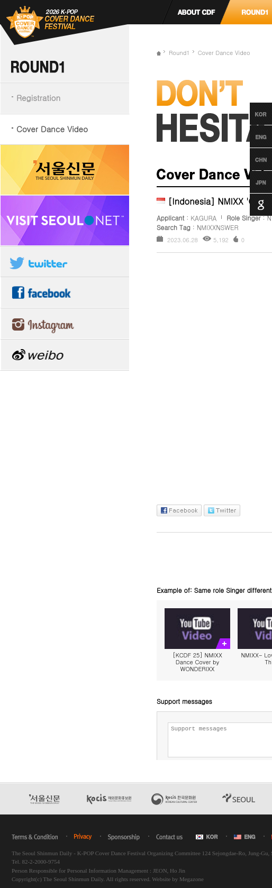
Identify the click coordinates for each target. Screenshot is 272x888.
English (251, 136)
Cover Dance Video (52, 128)
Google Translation (251, 205)
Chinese (251, 159)
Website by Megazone (177, 879)
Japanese (251, 182)
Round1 (179, 53)
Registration (38, 97)
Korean (251, 114)
